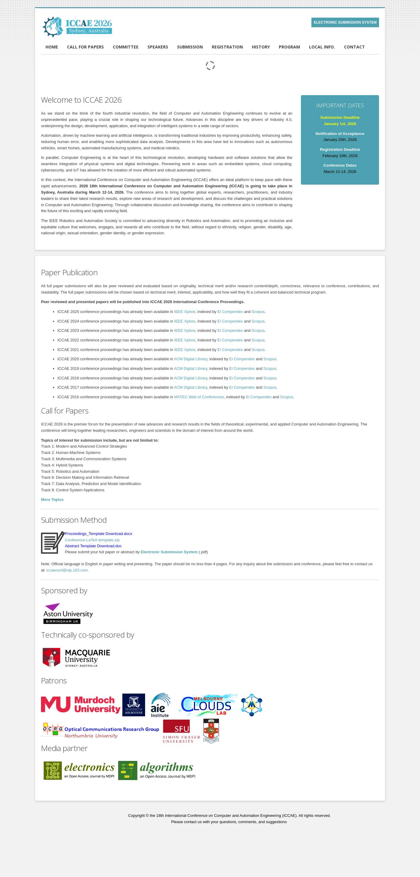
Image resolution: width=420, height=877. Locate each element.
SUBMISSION (190, 47)
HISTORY (261, 47)
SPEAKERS (157, 47)
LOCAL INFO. (322, 47)
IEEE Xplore (184, 311)
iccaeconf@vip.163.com (67, 570)
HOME (51, 47)
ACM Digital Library (190, 359)
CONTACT (354, 47)
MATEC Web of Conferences (199, 397)
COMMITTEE (126, 47)
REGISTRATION (227, 47)
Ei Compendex (230, 311)
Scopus (258, 311)
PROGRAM (289, 47)
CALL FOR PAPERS (85, 47)
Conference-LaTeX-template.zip (92, 540)
